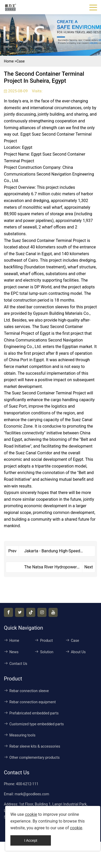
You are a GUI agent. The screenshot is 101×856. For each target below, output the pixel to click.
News (11, 652)
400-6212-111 (27, 784)
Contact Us (15, 664)
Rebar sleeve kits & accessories (32, 746)
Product (44, 640)
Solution (44, 652)
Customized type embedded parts (34, 724)
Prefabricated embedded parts (31, 713)
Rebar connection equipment (30, 702)
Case (20, 61)
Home (9, 61)
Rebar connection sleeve (26, 691)
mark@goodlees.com (32, 794)
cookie (31, 814)
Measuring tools (19, 735)
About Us (75, 652)
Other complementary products (32, 757)
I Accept (30, 840)
